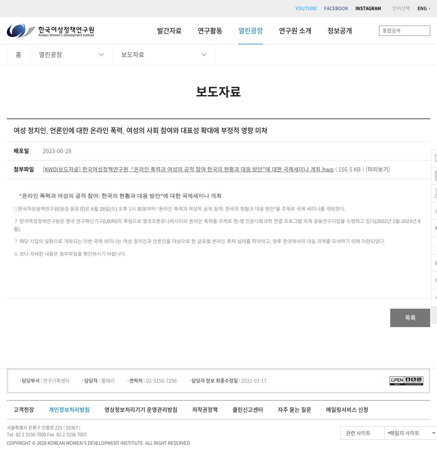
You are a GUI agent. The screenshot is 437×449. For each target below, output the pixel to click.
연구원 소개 (295, 30)
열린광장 (250, 30)
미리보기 (378, 169)
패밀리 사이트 (392, 435)
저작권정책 (205, 412)
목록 (407, 319)
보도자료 (132, 55)
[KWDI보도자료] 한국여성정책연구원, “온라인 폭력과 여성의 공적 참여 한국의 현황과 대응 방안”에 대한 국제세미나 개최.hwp (188, 169)
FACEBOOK (336, 8)
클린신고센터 (247, 412)
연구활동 (210, 30)
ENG (422, 8)
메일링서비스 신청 (347, 412)
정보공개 (339, 30)
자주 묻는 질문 (294, 412)
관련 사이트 (328, 435)
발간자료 (169, 30)
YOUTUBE (306, 8)
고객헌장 (24, 412)
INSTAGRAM (368, 8)
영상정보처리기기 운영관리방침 (141, 412)
